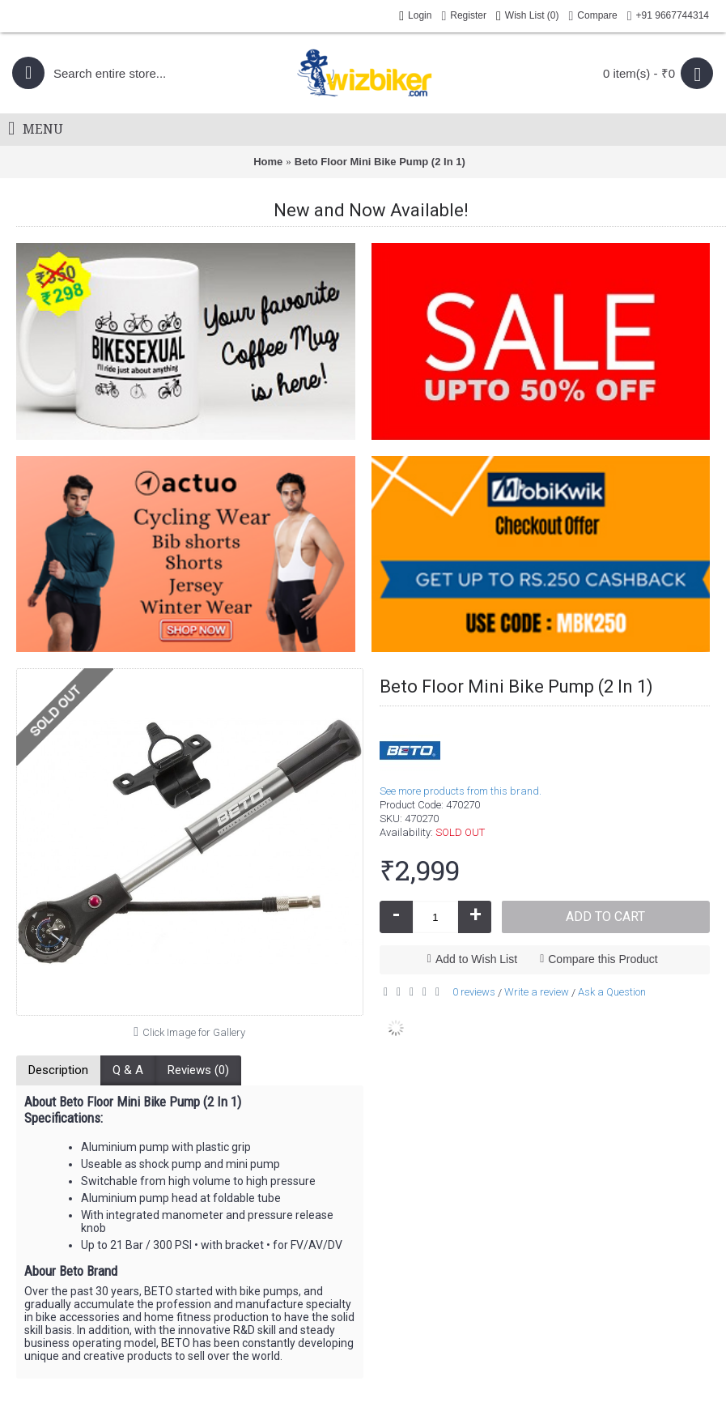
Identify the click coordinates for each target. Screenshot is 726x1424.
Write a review (536, 992)
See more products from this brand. (460, 791)
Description (58, 1070)
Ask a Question (612, 992)
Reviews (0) (198, 1070)
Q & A (128, 1070)
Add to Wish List (476, 959)
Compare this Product (602, 959)
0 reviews (473, 992)
